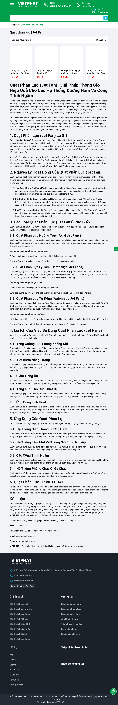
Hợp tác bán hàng (68, 629)
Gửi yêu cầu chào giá (70, 634)
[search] (105, 18)
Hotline (60, 5)
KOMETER (14, 670)
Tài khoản (88, 5)
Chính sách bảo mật (19, 604)
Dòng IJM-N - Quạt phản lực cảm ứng (70, 72)
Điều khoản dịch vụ (69, 619)
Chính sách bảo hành (20, 639)
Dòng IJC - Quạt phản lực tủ (44, 72)
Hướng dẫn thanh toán (71, 609)
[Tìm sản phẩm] (59, 18)
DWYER (13, 660)
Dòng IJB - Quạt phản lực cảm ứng (96, 72)
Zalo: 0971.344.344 (23, 575)
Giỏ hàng (101, 11)
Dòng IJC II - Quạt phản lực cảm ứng (20, 72)
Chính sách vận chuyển (21, 609)
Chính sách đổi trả (18, 634)
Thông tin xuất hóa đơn (71, 624)
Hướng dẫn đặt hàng (70, 614)
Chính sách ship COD (20, 624)
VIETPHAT (14, 675)
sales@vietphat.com (25, 536)
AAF (11, 655)
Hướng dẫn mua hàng (70, 604)
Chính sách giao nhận (20, 629)
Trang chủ (14, 25)
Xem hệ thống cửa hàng (22, 586)
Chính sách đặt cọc (19, 619)
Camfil (13, 665)
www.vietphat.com (26, 541)
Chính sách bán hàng (20, 614)
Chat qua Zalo (16, 685)
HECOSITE (15, 680)
